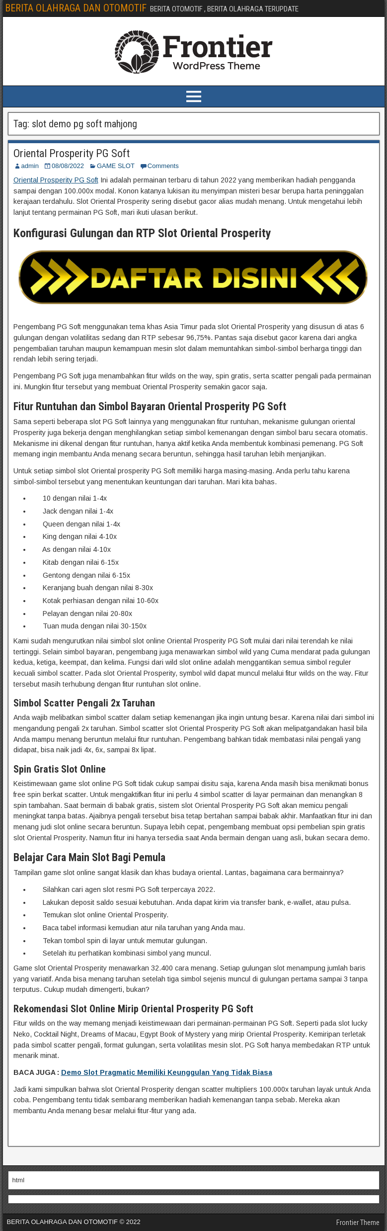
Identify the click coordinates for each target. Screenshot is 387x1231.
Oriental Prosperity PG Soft (71, 153)
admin (30, 166)
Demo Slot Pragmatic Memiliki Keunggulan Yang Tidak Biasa (166, 1072)
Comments (163, 166)
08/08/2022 (68, 166)
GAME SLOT (116, 166)
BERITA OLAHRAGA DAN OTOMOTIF (76, 8)
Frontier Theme (358, 1222)
